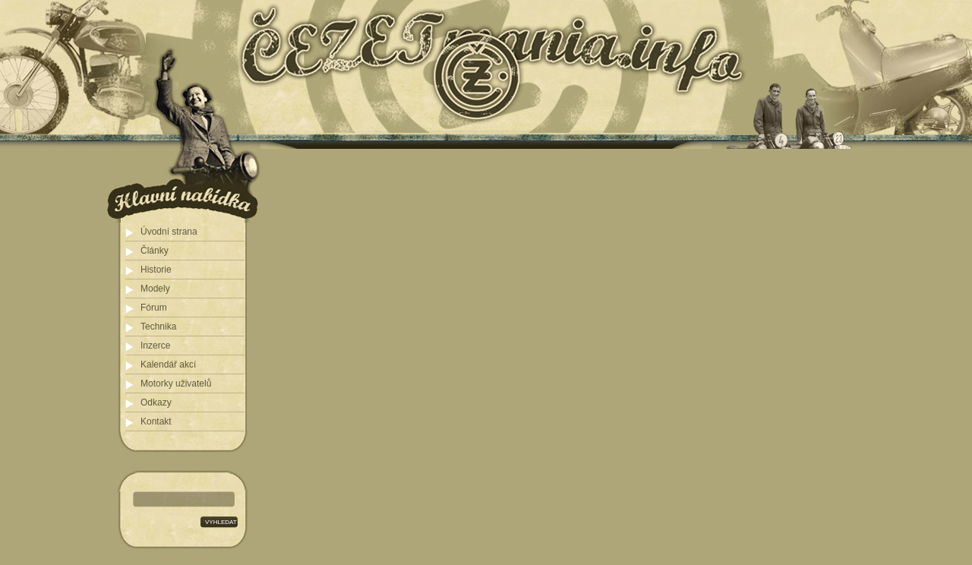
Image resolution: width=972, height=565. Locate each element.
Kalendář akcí (168, 364)
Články (154, 250)
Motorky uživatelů (175, 383)
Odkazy (156, 402)
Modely (155, 288)
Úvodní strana (168, 231)
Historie (156, 269)
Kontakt (156, 421)
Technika (158, 326)
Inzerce (155, 345)
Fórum (153, 307)
